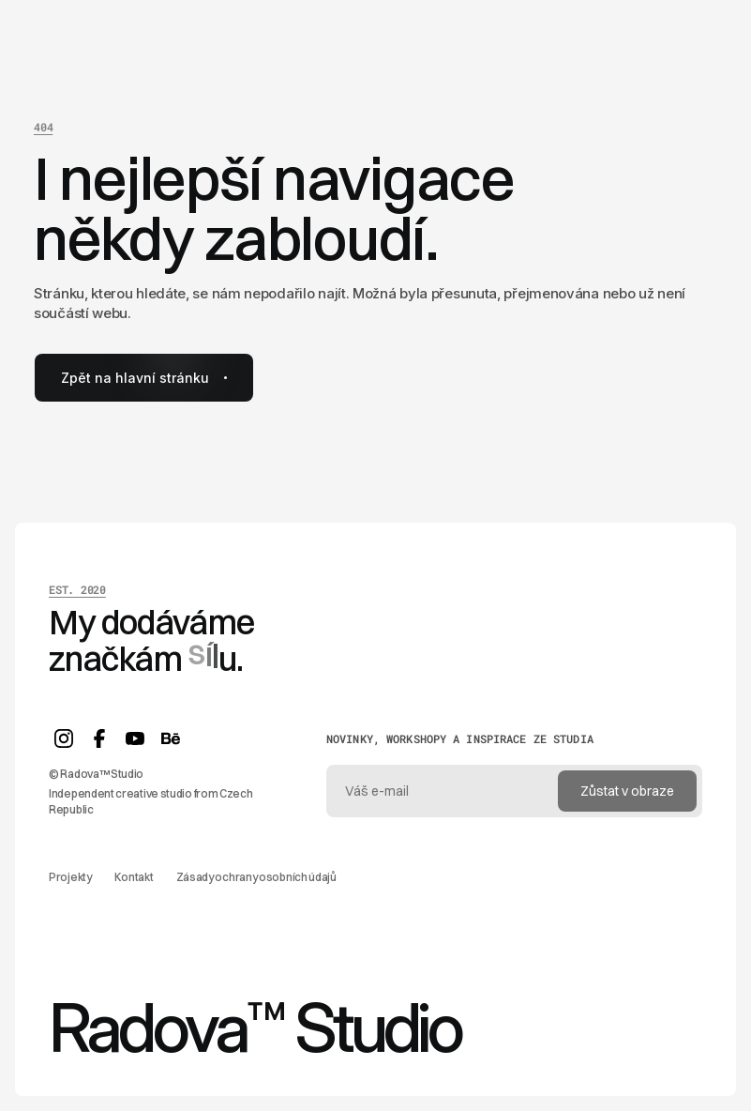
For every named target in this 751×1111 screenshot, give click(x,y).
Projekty (70, 877)
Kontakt (134, 877)
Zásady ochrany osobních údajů (256, 877)
